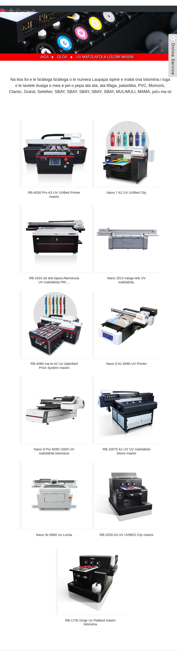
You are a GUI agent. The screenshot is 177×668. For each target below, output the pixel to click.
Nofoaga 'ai (111, 612)
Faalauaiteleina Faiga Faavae (140, 612)
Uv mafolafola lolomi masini (105, 57)
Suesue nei (16, 594)
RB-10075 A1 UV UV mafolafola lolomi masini (90, 333)
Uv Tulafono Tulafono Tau (124, 617)
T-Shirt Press (95, 617)
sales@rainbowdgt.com (159, 564)
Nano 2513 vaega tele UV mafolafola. (28, 258)
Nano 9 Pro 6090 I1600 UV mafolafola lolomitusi (28, 333)
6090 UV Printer (33, 617)
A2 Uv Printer (11, 617)
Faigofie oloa (91, 612)
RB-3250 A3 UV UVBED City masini (59, 408)
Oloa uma (96, 622)
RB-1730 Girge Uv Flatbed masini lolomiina (121, 408)
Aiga (44, 57)
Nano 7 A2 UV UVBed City (90, 181)
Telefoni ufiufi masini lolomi (65, 617)
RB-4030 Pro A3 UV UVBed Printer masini (29, 183)
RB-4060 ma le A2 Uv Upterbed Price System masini (90, 258)
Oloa (62, 57)
